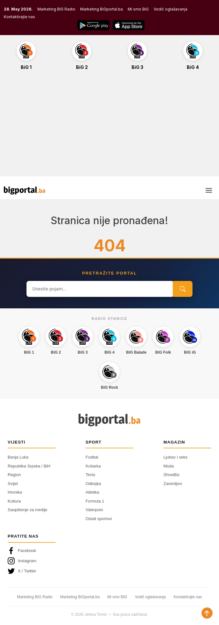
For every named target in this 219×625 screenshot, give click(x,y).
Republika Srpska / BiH (29, 466)
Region (14, 474)
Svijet (13, 483)
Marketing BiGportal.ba (101, 9)
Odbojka (93, 483)
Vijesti (16, 442)
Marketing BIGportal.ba (80, 597)
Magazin (174, 442)
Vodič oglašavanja (170, 9)
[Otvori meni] (208, 190)
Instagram (22, 560)
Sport (94, 442)
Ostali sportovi (99, 518)
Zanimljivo (172, 483)
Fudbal (92, 457)
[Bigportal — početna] (24, 190)
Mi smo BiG (138, 9)
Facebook (22, 550)
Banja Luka (18, 457)
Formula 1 (95, 501)
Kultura (14, 501)
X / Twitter (22, 571)
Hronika (15, 492)
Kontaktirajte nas (19, 16)
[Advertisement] (109, 126)
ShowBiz (171, 474)
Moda (168, 466)
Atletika (92, 492)
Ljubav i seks (175, 457)
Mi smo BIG (117, 597)
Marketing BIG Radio (56, 9)
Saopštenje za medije (27, 509)
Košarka (93, 466)
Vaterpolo (94, 509)
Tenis (90, 474)
